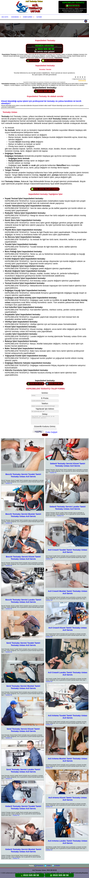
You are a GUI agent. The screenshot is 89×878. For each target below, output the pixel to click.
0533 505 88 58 (72, 6)
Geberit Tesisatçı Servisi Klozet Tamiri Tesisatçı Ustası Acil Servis (67, 464)
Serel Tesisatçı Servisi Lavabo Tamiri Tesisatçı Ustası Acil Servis (23, 770)
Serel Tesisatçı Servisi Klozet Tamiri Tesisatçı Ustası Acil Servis (23, 730)
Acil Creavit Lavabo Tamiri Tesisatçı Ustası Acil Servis (67, 673)
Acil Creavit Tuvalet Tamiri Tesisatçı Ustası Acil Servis (67, 551)
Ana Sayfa (5, 17)
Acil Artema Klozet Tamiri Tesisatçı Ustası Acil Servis (67, 798)
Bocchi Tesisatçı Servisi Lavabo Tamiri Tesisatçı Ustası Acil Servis (23, 601)
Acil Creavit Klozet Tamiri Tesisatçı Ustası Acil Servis (67, 629)
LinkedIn (56, 865)
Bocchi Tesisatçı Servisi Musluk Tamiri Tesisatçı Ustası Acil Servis (23, 515)
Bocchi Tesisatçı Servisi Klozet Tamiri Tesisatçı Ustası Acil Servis (23, 558)
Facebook (38, 865)
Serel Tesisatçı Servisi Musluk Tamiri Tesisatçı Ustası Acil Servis (23, 687)
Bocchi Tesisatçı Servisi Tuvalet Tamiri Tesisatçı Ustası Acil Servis (23, 475)
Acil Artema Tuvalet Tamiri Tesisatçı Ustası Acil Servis (67, 716)
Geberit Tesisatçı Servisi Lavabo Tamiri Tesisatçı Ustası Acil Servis (68, 507)
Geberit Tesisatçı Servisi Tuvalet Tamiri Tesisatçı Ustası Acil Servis (23, 807)
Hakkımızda (15, 17)
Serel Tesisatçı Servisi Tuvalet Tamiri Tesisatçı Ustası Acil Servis (23, 644)
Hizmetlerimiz (27, 17)
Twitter (47, 865)
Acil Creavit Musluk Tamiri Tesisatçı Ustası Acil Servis (67, 592)
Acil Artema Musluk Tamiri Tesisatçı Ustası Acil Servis (67, 759)
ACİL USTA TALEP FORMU (52, 61)
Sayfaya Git (8, 483)
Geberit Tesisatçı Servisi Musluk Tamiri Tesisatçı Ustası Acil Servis (23, 850)
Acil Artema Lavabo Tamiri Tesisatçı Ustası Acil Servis (67, 842)
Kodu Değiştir (51, 432)
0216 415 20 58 (35, 383)
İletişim (39, 17)
